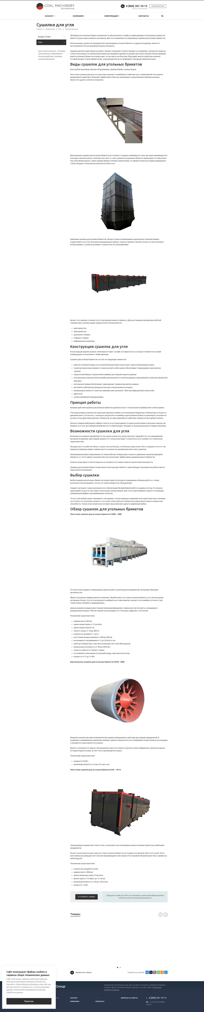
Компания (79, 16)
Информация (112, 16)
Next (166, 915)
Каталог (50, 16)
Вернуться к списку (80, 972)
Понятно (29, 1001)
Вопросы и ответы (129, 998)
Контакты (144, 16)
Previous (160, 915)
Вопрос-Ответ (44, 37)
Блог (40, 42)
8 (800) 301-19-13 (136, 6)
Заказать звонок (157, 6)
